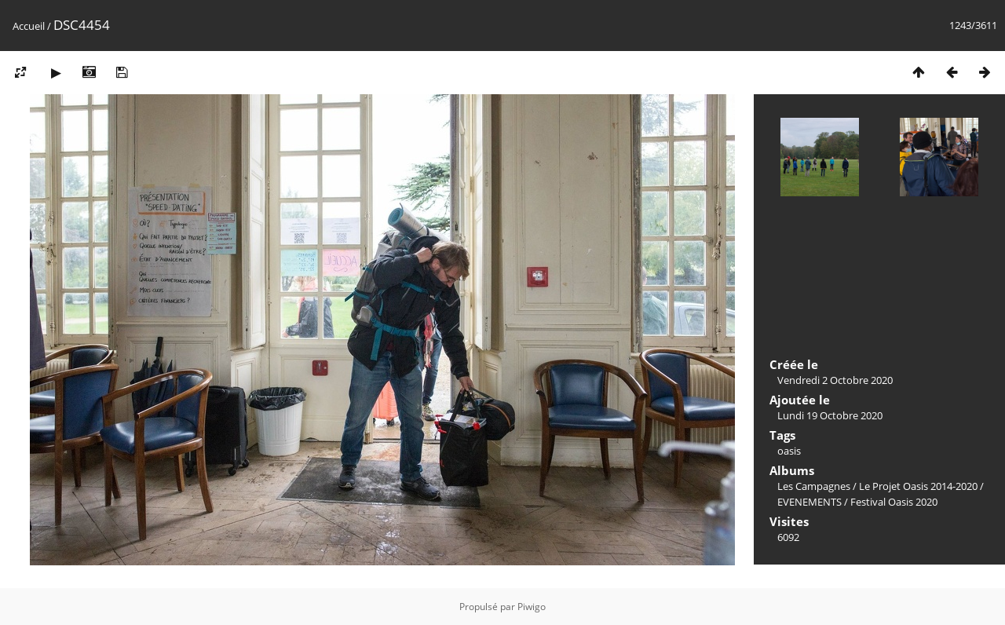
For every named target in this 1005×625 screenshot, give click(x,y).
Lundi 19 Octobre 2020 (830, 415)
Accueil (29, 26)
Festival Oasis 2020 (893, 502)
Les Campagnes (813, 486)
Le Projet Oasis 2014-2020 (918, 486)
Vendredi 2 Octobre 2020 (835, 380)
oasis (789, 451)
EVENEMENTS (809, 502)
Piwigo (531, 606)
